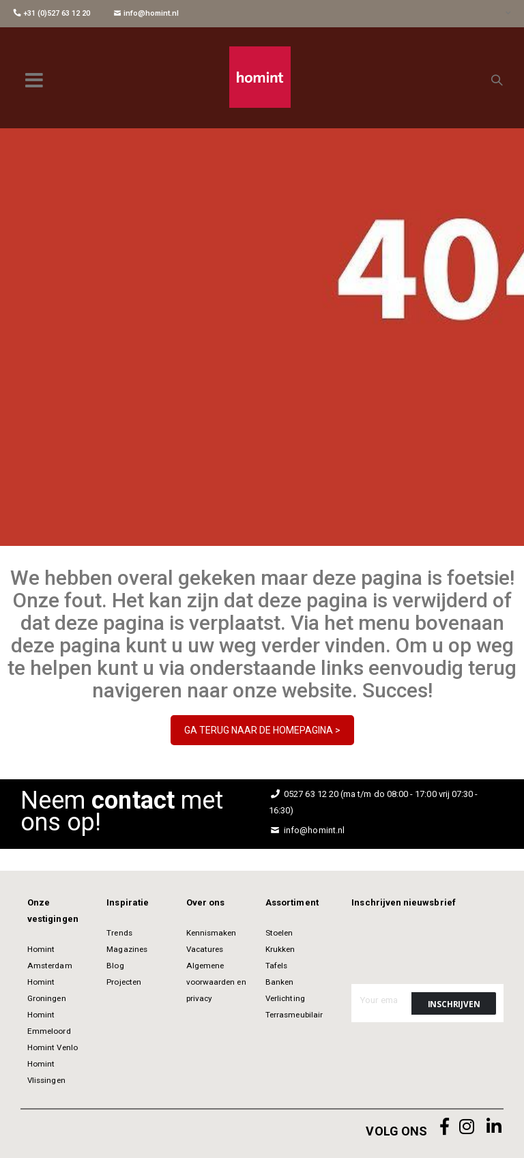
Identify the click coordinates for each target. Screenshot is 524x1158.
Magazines (126, 949)
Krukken (280, 949)
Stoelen (279, 933)
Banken (279, 982)
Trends (119, 933)
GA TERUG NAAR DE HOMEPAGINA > (262, 730)
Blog (114, 965)
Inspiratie (127, 902)
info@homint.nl (146, 13)
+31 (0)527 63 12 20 (52, 13)
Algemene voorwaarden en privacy (216, 982)
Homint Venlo (52, 1047)
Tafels (276, 965)
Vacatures (205, 949)
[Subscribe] (454, 1003)
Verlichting (285, 998)
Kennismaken (211, 933)
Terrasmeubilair (294, 1014)
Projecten (123, 982)
